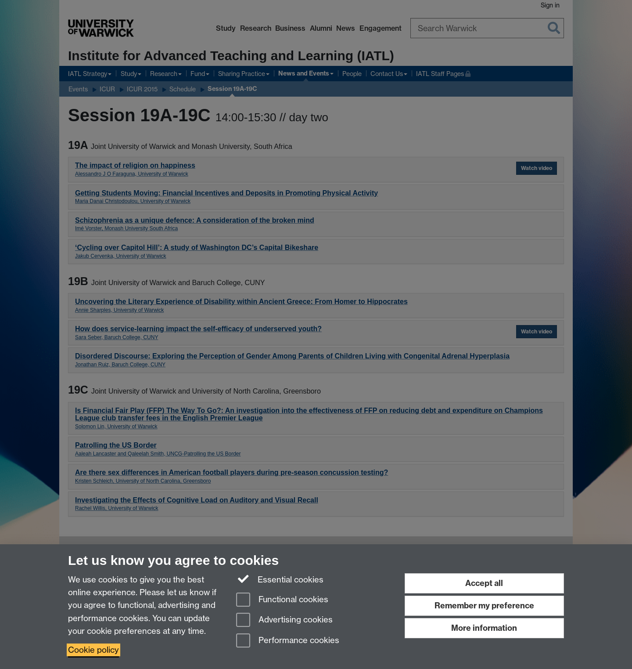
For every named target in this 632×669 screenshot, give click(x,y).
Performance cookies (287, 641)
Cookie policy (93, 650)
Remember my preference (484, 605)
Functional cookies (282, 600)
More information (484, 628)
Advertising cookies (284, 620)
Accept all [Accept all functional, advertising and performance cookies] (484, 583)
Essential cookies (279, 579)
